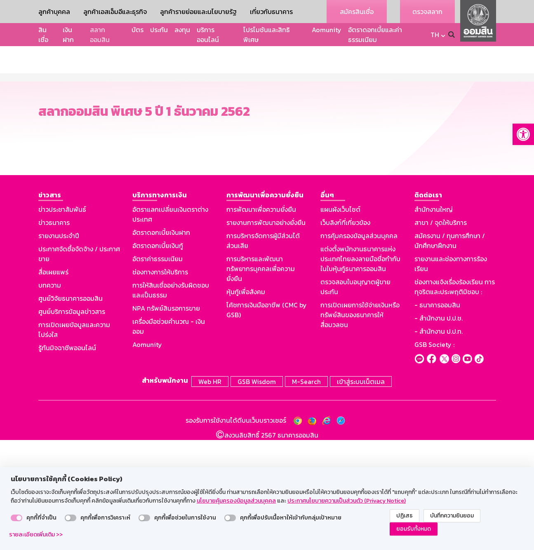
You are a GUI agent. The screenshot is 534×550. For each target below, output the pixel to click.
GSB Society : (434, 456)
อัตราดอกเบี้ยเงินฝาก (161, 344)
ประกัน (159, 30)
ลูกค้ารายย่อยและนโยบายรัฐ (198, 11)
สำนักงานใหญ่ (433, 321)
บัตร (137, 30)
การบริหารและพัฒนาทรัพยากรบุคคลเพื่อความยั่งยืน (260, 381)
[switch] (16, 518)
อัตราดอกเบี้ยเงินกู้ (157, 358)
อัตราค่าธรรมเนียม (157, 371)
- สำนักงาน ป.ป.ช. (438, 430)
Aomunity (326, 30)
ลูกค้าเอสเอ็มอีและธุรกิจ (115, 11)
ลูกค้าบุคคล (54, 11)
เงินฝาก (68, 34)
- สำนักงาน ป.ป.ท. (438, 443)
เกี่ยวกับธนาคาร (271, 11)
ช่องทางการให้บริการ (160, 384)
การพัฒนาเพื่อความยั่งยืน (261, 321)
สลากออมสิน (100, 34)
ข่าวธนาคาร (54, 334)
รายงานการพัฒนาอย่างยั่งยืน (266, 334)
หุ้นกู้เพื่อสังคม (245, 404)
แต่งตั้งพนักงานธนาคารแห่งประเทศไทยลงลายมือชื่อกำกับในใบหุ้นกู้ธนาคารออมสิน (360, 371)
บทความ (49, 397)
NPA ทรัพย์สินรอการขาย (166, 420)
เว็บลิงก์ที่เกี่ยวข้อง (345, 334)
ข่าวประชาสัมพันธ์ (62, 321)
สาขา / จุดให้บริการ (440, 334)
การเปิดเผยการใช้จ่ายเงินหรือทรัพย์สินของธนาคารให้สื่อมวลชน (360, 427)
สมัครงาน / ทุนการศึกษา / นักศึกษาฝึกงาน (449, 353)
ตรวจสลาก (427, 11)
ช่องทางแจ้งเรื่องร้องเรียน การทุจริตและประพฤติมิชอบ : (454, 399)
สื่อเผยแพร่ (53, 384)
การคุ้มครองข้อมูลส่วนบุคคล (359, 348)
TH (434, 35)
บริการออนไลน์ (208, 34)
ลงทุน (182, 30)
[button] (523, 134)
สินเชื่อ (43, 34)
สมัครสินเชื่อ (357, 11)
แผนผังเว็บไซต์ (340, 321)
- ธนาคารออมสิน (437, 417)
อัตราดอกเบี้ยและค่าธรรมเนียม (375, 34)
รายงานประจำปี (58, 348)
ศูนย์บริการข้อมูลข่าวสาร (71, 423)
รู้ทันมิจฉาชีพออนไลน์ (67, 460)
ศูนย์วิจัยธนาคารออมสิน (70, 410)
